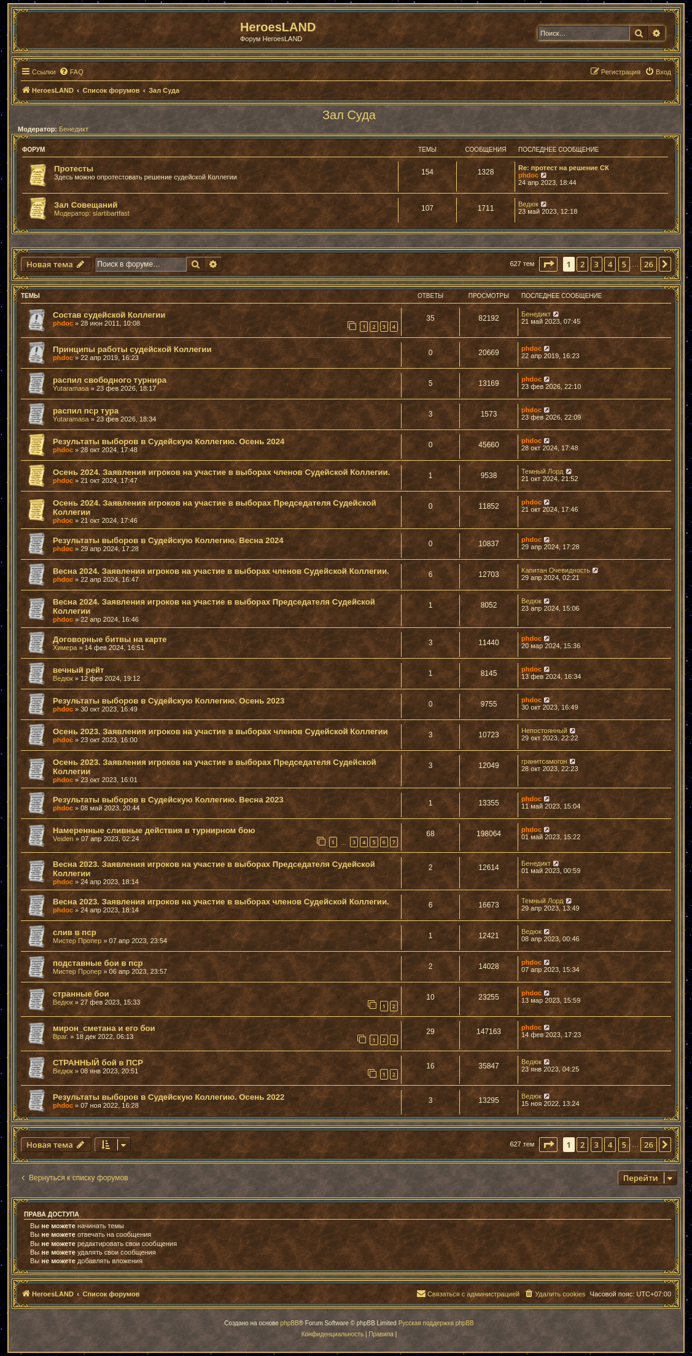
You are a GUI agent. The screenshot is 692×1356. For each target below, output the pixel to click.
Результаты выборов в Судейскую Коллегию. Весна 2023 (168, 799)
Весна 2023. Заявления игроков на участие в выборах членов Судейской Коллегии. (221, 901)
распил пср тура (86, 410)
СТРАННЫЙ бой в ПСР (98, 1062)
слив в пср (74, 932)
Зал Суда (349, 115)
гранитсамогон (544, 761)
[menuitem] (71, 72)
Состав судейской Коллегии (109, 314)
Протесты (73, 168)
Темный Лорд (542, 471)
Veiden (63, 838)
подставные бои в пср (98, 963)
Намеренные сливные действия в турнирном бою (154, 830)
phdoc (528, 175)
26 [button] (648, 264)
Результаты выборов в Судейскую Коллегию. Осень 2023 (168, 700)
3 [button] (596, 264)
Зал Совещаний (85, 205)
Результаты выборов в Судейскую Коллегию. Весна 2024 (168, 540)
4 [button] (610, 264)
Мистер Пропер (77, 940)
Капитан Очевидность (555, 570)
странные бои (81, 993)
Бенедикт (73, 129)
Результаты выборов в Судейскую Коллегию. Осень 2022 (168, 1097)
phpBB (290, 1323)
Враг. (60, 1036)
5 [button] (624, 264)
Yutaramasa (71, 388)
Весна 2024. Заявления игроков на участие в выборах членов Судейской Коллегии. (221, 571)
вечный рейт (78, 670)
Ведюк (528, 204)
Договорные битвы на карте (110, 639)
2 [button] (582, 264)
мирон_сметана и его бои (104, 1028)
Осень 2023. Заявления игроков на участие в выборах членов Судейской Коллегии (220, 731)
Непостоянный (544, 730)
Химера (65, 647)
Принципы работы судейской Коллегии (132, 349)
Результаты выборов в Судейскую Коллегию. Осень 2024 (168, 441)
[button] (548, 264)
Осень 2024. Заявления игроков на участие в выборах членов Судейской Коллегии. (221, 472)
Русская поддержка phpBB (436, 1323)
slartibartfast (111, 213)
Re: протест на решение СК (563, 167)
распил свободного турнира (109, 380)
